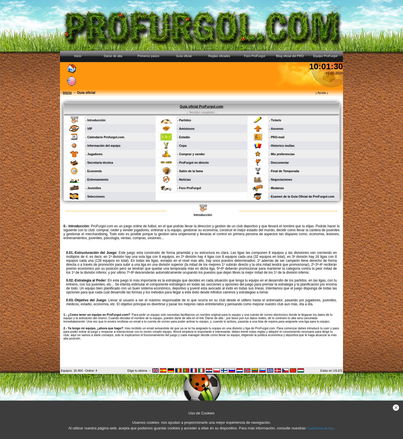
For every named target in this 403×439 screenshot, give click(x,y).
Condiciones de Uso (319, 428)
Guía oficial (184, 56)
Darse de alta (113, 56)
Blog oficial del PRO (290, 56)
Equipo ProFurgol (325, 56)
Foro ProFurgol (254, 56)
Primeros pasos (148, 56)
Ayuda (322, 92)
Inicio (78, 56)
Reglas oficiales (219, 56)
